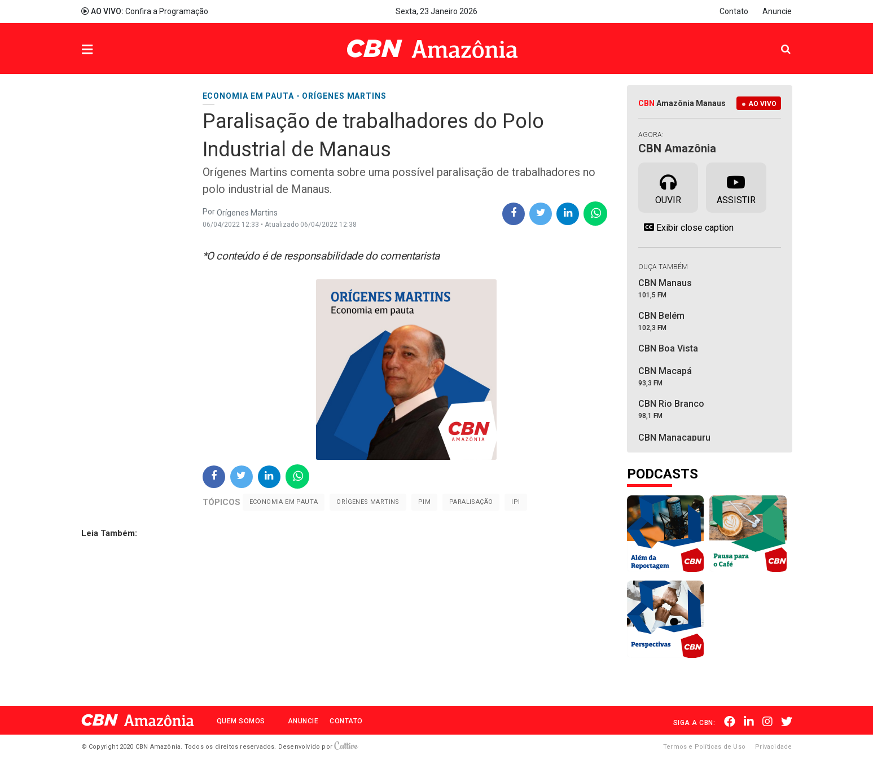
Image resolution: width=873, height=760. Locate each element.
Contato (734, 11)
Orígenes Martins (367, 502)
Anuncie (777, 11)
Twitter (786, 722)
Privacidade (773, 746)
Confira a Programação (144, 11)
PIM (424, 502)
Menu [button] (110, 50)
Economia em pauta (283, 502)
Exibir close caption (686, 227)
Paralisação (471, 502)
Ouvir (668, 186)
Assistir (736, 186)
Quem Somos (241, 721)
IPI (515, 502)
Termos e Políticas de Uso (704, 746)
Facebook (729, 722)
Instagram (767, 722)
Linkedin (749, 722)
